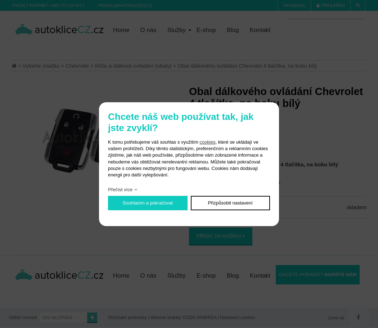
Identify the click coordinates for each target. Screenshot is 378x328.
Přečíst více (120, 189)
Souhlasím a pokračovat (148, 203)
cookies (207, 142)
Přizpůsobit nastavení (230, 203)
